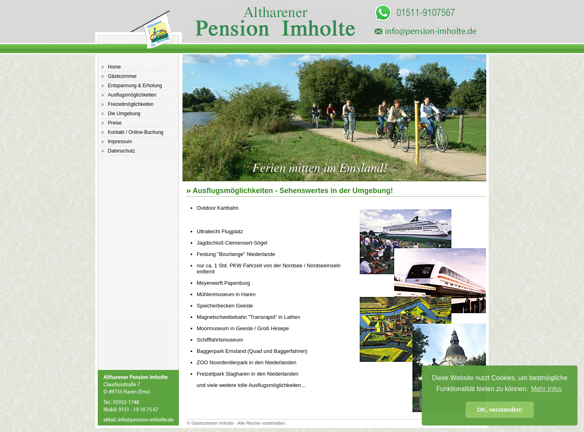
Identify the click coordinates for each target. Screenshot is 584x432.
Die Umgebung (124, 113)
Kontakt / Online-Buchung (135, 132)
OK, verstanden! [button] (499, 409)
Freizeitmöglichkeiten (131, 104)
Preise (115, 123)
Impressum (120, 141)
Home (114, 67)
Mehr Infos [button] (546, 388)
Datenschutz (121, 151)
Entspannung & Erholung (135, 85)
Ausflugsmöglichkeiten (132, 95)
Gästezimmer (122, 76)
